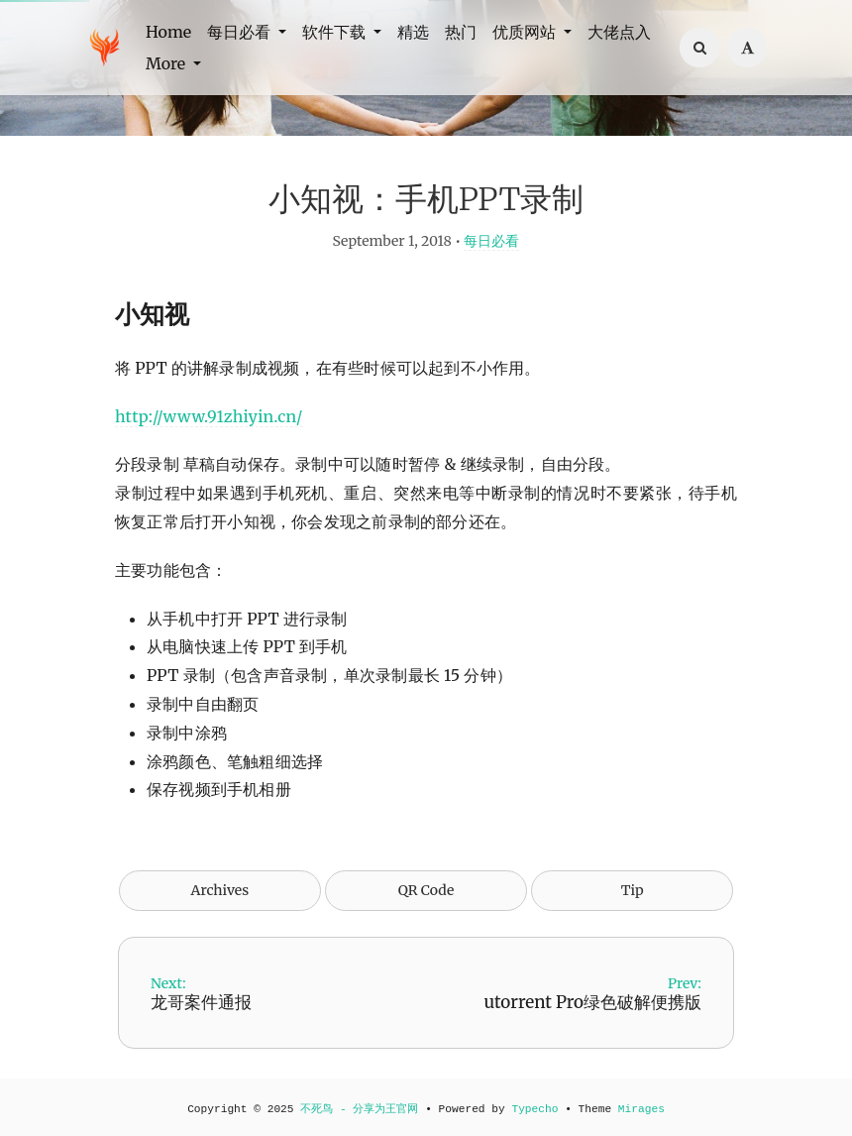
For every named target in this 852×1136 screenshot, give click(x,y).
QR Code (426, 890)
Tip (632, 890)
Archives (220, 890)
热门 (461, 32)
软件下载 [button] (336, 32)
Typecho (534, 1109)
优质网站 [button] (526, 32)
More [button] (167, 63)
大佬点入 (619, 32)
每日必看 (491, 241)
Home (168, 32)
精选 (413, 32)
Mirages (641, 1109)
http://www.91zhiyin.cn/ (209, 416)
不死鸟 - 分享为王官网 (359, 1109)
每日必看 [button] (240, 32)
